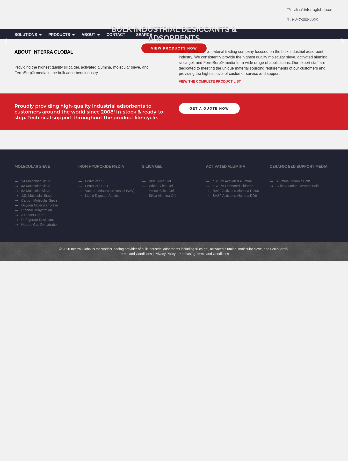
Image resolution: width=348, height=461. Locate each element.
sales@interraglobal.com (310, 9)
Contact (116, 35)
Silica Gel (152, 366)
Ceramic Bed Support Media (298, 366)
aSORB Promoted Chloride (233, 386)
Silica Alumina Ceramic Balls (297, 386)
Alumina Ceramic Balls (293, 381)
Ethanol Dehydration (36, 410)
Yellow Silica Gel (161, 391)
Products (61, 35)
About (91, 35)
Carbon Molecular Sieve (39, 400)
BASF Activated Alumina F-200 (236, 391)
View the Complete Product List (210, 220)
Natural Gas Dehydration (39, 424)
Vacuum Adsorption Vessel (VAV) (110, 391)
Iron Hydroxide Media (101, 366)
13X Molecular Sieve (36, 395)
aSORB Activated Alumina (232, 381)
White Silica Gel (161, 386)
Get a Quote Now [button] (209, 247)
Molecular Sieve (32, 366)
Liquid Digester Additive (102, 395)
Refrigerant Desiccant (37, 420)
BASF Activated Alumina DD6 (235, 395)
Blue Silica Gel (160, 381)
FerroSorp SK (95, 381)
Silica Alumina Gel (162, 395)
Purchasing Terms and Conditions (203, 454)
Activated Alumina (225, 366)
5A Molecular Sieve (35, 391)
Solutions (28, 35)
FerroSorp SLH (96, 386)
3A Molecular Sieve (35, 381)
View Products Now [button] (174, 104)
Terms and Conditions (135, 454)
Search (144, 35)
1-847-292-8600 (302, 19)
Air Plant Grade (32, 415)
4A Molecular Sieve (35, 386)
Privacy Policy (165, 454)
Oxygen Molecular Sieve (39, 405)
